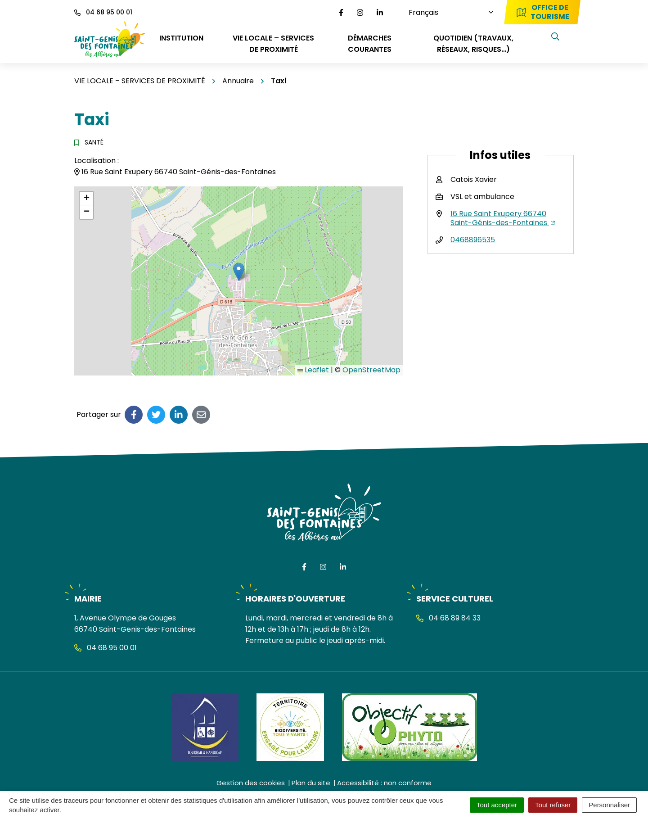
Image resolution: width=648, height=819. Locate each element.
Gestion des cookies (250, 782)
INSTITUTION (181, 38)
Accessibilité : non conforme (384, 782)
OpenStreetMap (371, 370)
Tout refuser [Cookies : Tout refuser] (553, 805)
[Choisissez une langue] (441, 12)
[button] (238, 271)
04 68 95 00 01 (105, 648)
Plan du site (311, 782)
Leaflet (313, 370)
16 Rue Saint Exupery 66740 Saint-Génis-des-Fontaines (502, 218)
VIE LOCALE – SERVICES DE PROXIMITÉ (273, 43)
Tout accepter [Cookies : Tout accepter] (497, 805)
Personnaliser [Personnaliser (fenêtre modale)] (609, 805)
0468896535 (472, 240)
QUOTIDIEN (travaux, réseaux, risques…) (473, 43)
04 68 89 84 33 (448, 618)
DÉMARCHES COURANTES (370, 43)
